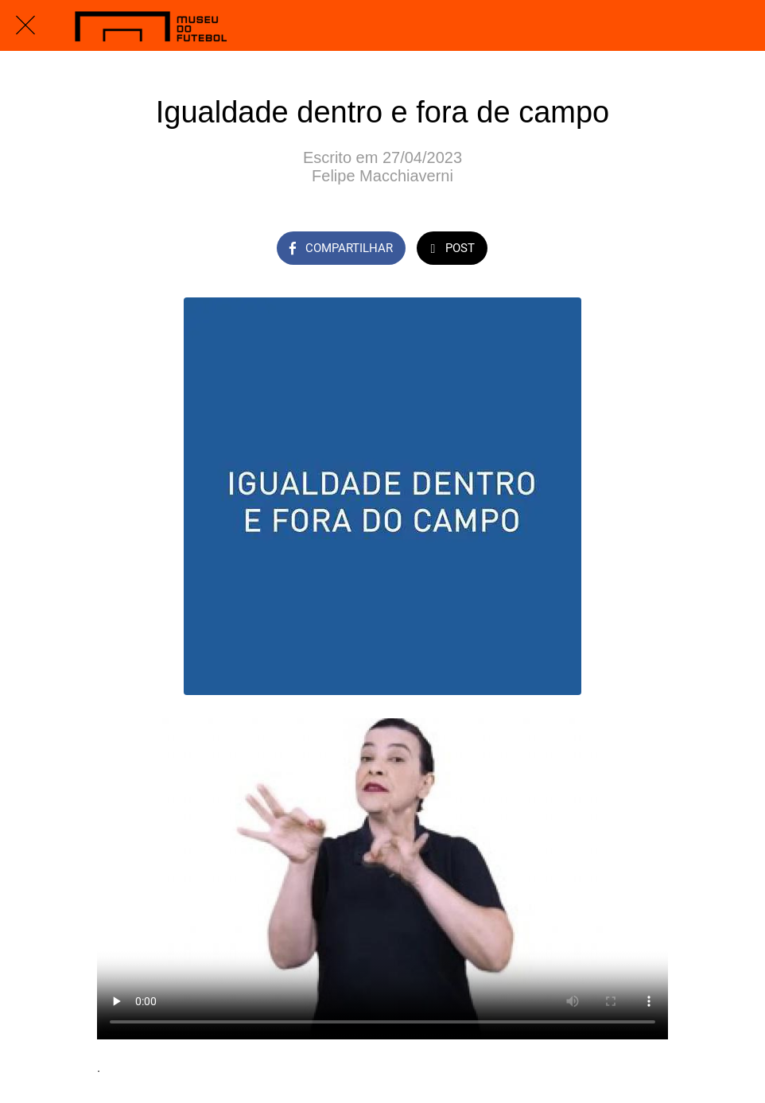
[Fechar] (25, 25)
